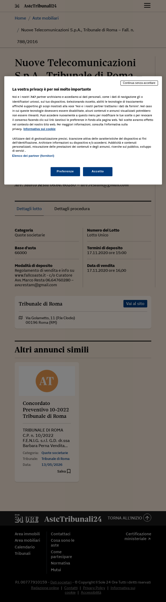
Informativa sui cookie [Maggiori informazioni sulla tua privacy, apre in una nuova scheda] (40, 129)
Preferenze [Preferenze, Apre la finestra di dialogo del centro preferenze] (65, 171)
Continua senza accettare (139, 82)
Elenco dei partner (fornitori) (33, 155)
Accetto (98, 171)
